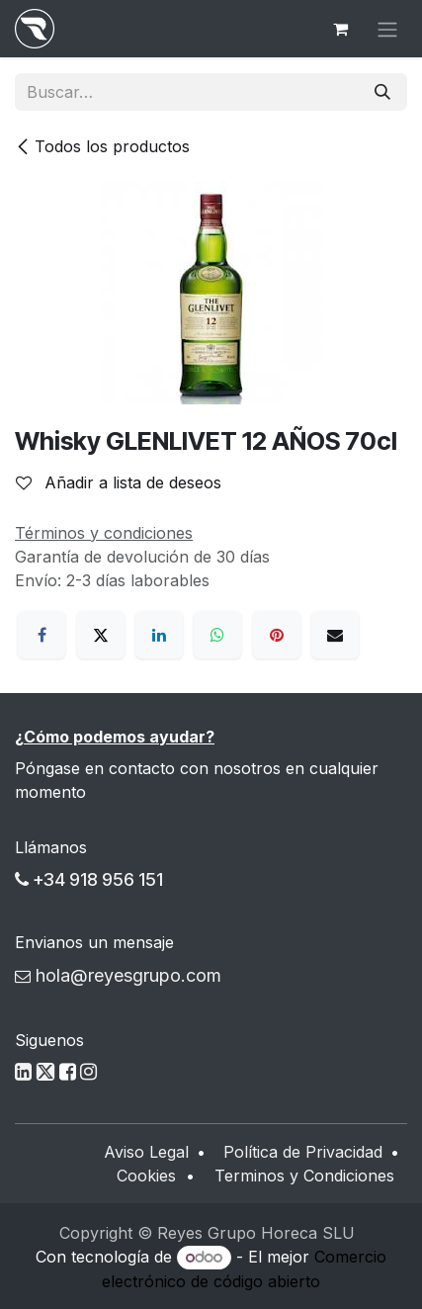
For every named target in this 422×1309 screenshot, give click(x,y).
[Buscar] (382, 92)
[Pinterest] (276, 634)
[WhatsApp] (217, 634)
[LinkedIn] (159, 634)
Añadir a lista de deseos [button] (118, 482)
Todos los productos (102, 146)
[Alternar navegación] (387, 28)
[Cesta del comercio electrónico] (340, 28)
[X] (101, 634)
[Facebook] (41, 634)
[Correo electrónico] (335, 634)
